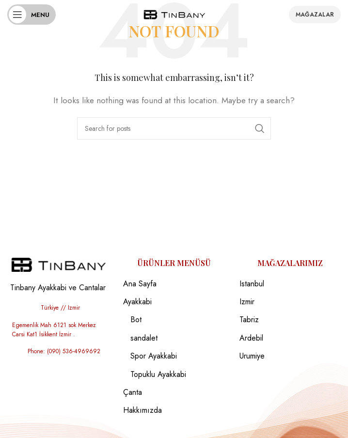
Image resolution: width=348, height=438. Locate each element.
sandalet (144, 338)
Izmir (246, 302)
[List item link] (58, 308)
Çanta (132, 392)
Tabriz (249, 319)
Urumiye (252, 356)
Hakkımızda (142, 410)
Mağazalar (315, 14)
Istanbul (251, 284)
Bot (136, 319)
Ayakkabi (137, 302)
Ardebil (251, 338)
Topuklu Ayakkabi (158, 374)
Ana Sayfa (140, 284)
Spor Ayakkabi (153, 356)
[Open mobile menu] (31, 14)
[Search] (174, 128)
